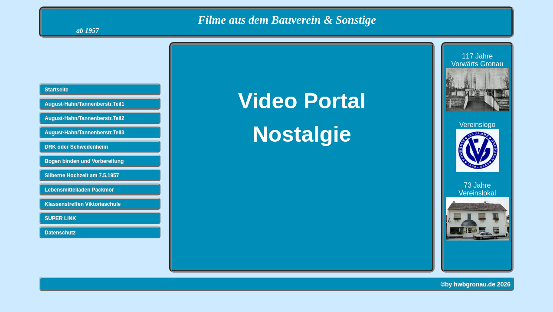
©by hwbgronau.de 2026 (475, 284)
